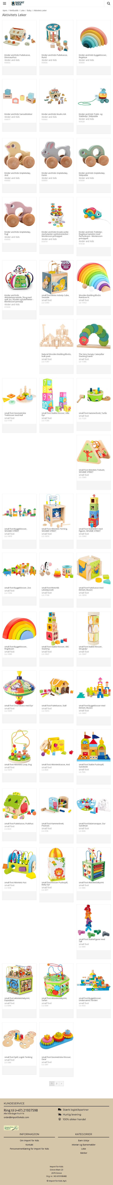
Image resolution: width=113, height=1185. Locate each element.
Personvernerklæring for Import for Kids (29, 1148)
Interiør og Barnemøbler (83, 1144)
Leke (83, 1148)
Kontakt (29, 1144)
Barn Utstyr (83, 1140)
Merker (83, 1152)
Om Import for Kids (29, 1140)
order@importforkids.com (16, 1117)
